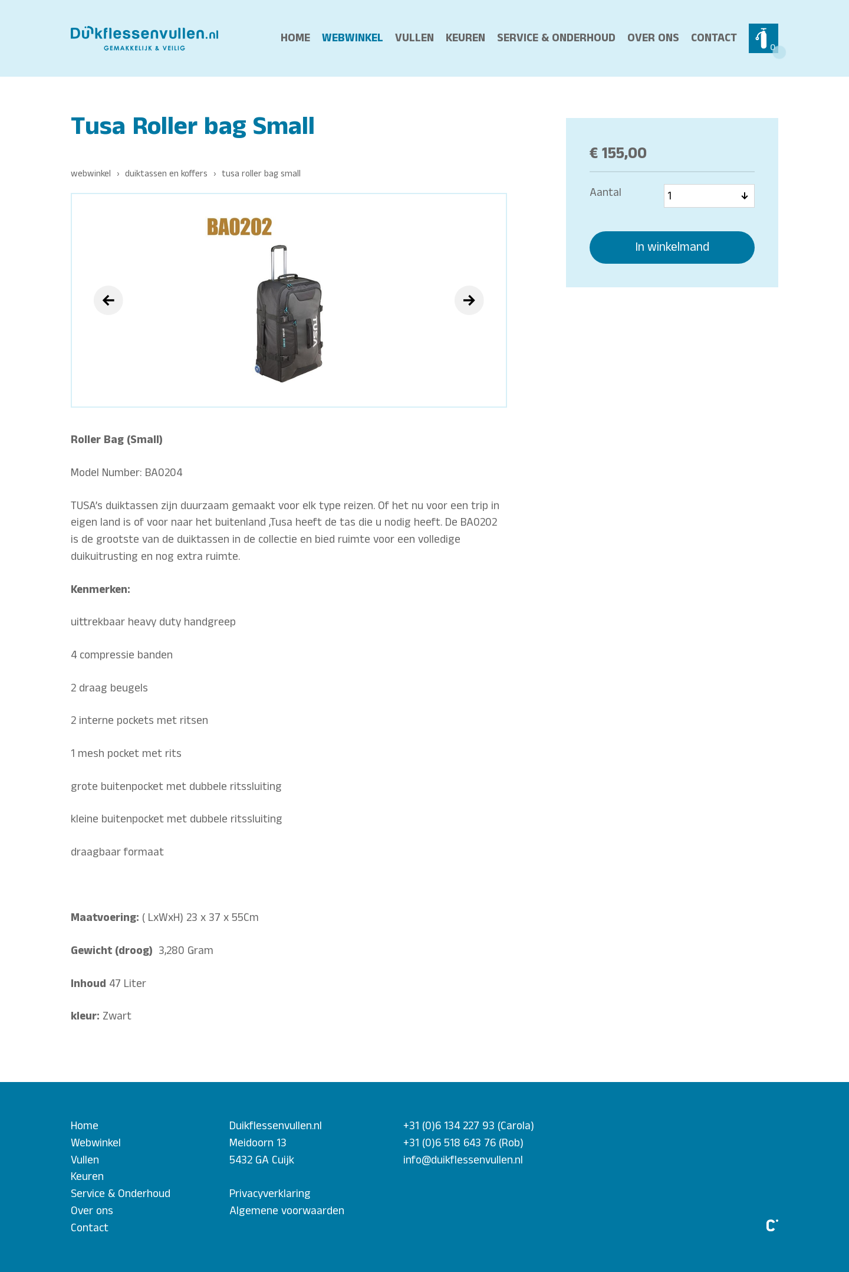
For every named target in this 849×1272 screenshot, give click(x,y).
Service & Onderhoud (556, 37)
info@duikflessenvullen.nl (463, 1160)
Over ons (653, 37)
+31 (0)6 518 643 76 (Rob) (463, 1143)
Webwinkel (352, 37)
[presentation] (108, 300)
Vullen (414, 37)
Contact (714, 37)
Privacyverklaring (270, 1193)
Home (295, 37)
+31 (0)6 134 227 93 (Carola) (468, 1125)
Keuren (465, 37)
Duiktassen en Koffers (166, 173)
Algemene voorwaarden (286, 1210)
